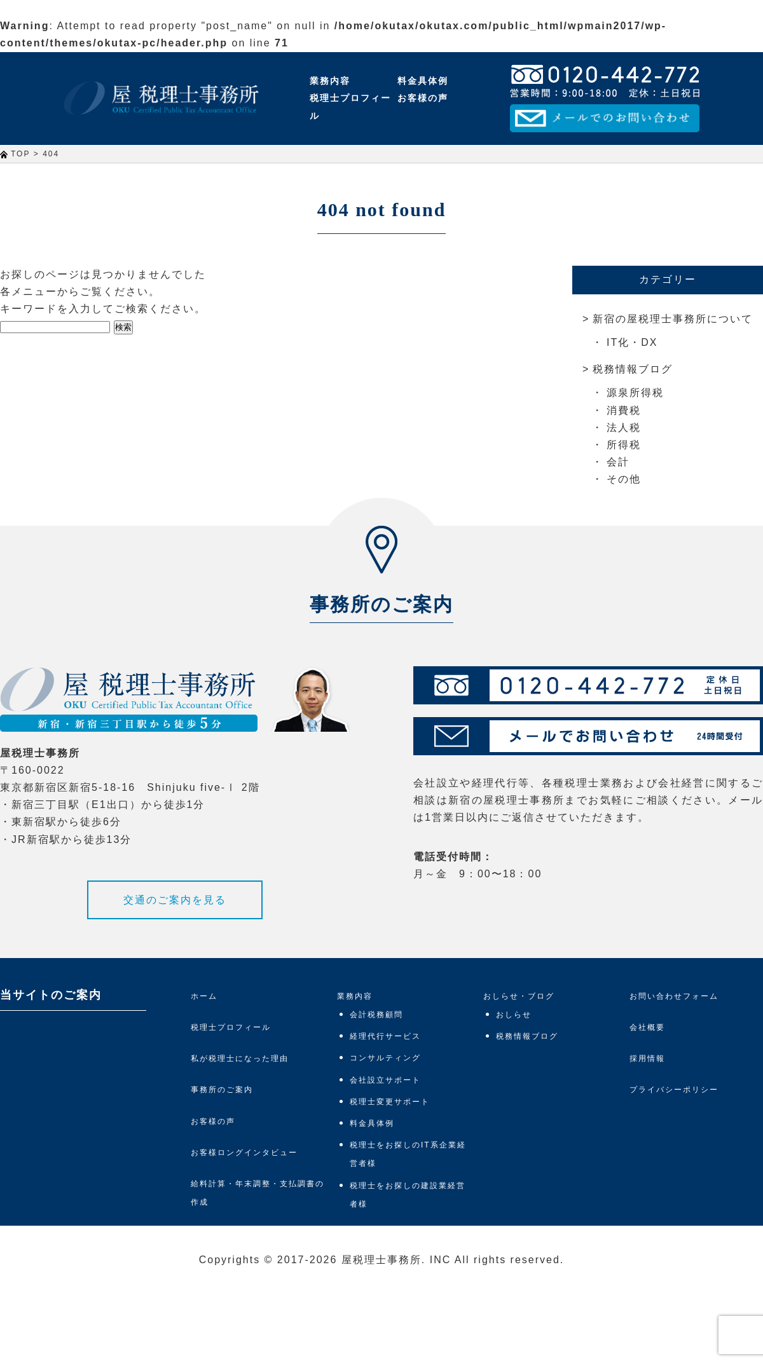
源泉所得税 (635, 392)
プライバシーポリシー (673, 1089)
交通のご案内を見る (174, 899)
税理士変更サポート (390, 1101)
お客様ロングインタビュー (244, 1152)
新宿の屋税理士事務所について (673, 318)
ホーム (204, 996)
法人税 (624, 427)
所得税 (624, 444)
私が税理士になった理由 (240, 1058)
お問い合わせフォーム (673, 996)
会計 (618, 461)
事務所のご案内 (222, 1089)
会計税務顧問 (376, 1014)
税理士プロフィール (350, 106)
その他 (624, 479)
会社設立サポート (385, 1080)
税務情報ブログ (633, 369)
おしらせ (514, 1014)
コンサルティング (385, 1057)
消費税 (624, 410)
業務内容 (330, 81)
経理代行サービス (385, 1036)
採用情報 (647, 1058)
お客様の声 (422, 98)
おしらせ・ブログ (518, 996)
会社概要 (647, 1027)
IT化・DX (632, 342)
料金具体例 (422, 81)
